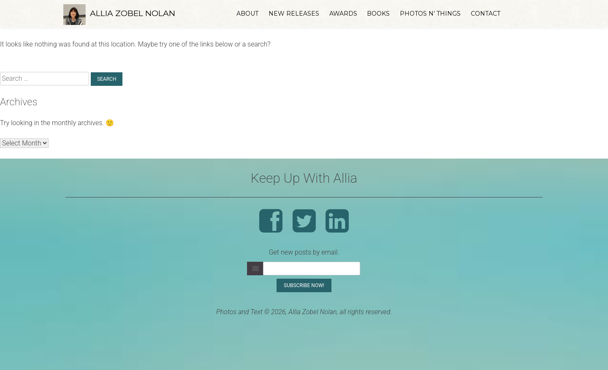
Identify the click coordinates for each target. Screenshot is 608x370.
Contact (485, 13)
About (247, 13)
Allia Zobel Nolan (132, 13)
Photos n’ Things (430, 13)
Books (378, 13)
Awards (343, 13)
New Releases (294, 13)
